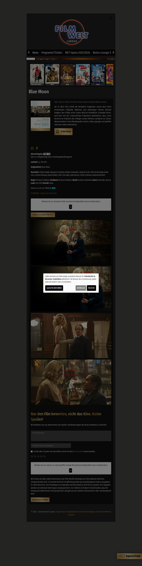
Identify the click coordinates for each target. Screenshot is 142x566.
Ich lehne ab (81, 288)
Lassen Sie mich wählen (54, 288)
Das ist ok (91, 288)
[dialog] (71, 283)
